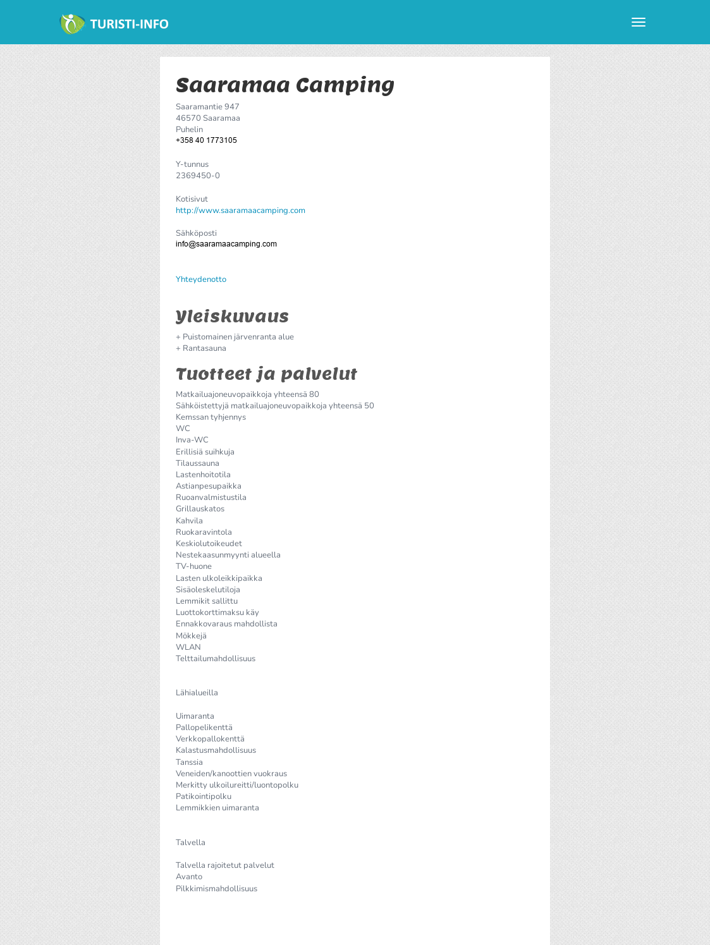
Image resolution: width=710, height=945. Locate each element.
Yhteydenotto (201, 279)
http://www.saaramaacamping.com (240, 210)
